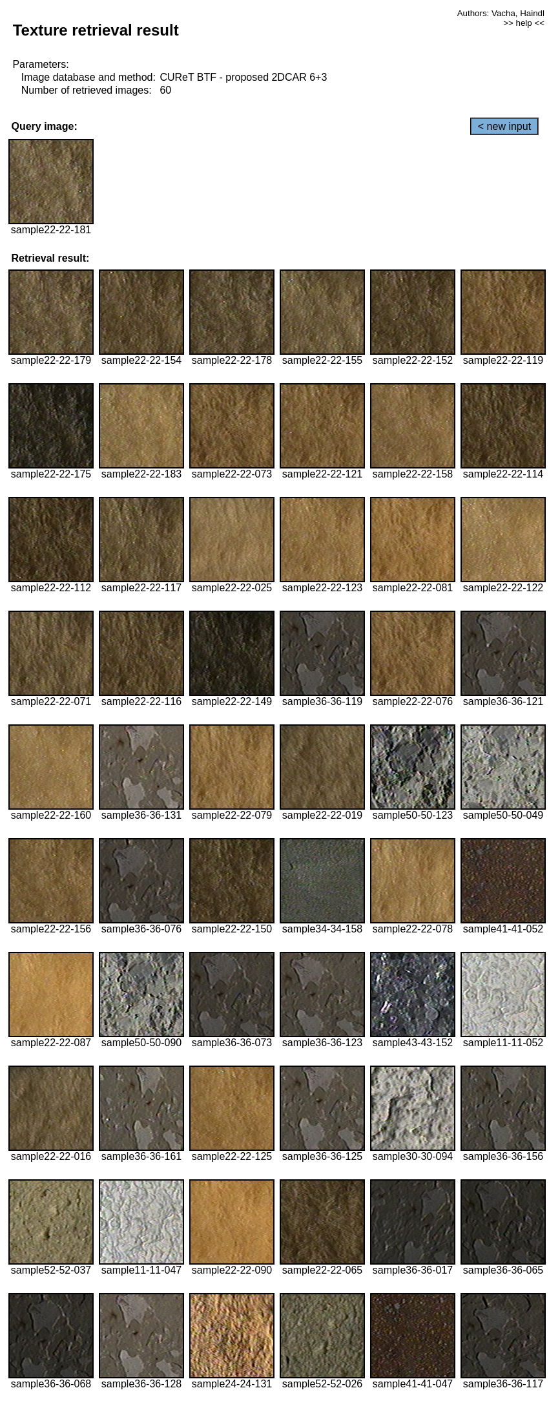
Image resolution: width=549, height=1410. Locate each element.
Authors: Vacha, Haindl (500, 13)
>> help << (523, 23)
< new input (504, 126)
